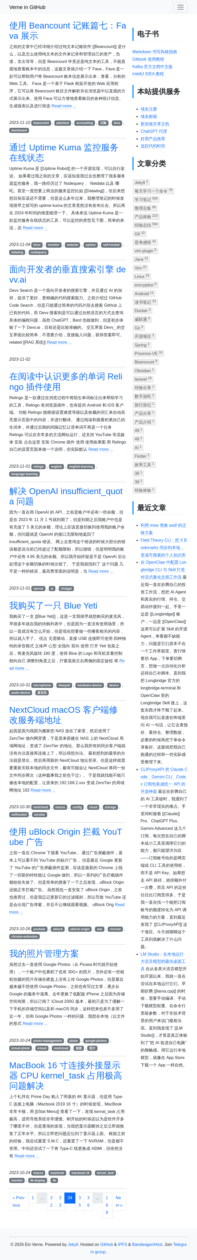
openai (38, 588)
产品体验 (146, 216)
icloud (41, 1048)
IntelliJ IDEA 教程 (148, 74)
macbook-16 (81, 1173)
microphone (42, 685)
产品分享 (144, 413)
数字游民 (144, 396)
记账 (103, 123)
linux (37, 245)
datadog (17, 252)
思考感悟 (145, 242)
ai (52, 588)
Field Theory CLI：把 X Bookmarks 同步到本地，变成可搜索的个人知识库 (164, 547)
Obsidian (144, 370)
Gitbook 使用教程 (148, 59)
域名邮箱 (149, 116)
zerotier (39, 814)
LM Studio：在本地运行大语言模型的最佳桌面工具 (163, 961)
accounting (84, 123)
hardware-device (89, 685)
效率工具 (144, 464)
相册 (79, 1048)
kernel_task (105, 1173)
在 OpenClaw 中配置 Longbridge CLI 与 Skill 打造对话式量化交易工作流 (163, 569)
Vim (140, 267)
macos (60, 807)
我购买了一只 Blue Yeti (53, 605)
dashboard (19, 130)
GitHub (106, 1244)
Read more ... (63, 106)
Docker (143, 310)
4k (54, 1180)
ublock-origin (80, 929)
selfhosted (19, 814)
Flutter (142, 455)
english (56, 466)
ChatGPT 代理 (154, 131)
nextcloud (40, 807)
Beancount (146, 361)
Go (139, 327)
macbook (57, 1173)
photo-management (47, 1041)
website (72, 245)
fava (117, 123)
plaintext (62, 123)
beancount (41, 123)
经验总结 (146, 224)
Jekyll (141, 182)
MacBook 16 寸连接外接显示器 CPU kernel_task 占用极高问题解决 (65, 1076)
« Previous (18, 1201)
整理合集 (145, 207)
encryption (145, 284)
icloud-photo (20, 1048)
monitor (54, 245)
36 (88, 1201)
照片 (92, 1048)
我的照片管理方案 (44, 953)
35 (79, 1201)
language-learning (24, 474)
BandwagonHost (147, 1244)
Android (144, 293)
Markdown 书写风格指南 (154, 52)
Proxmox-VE (148, 353)
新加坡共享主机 (155, 124)
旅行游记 (144, 404)
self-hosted (111, 245)
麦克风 (42, 693)
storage (110, 807)
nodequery (38, 252)
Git (140, 233)
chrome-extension (24, 936)
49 (138, 430)
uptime (91, 245)
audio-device (20, 693)
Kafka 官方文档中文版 (152, 66)
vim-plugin (145, 250)
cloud (93, 807)
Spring (142, 344)
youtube (39, 929)
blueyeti (64, 685)
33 (60, 1201)
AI (138, 447)
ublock (58, 929)
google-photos (96, 1041)
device (114, 685)
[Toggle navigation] (180, 7)
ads (99, 929)
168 (107, 1205)
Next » (119, 1201)
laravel (143, 378)
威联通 (142, 319)
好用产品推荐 (153, 139)
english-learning (81, 466)
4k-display (37, 1180)
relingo (38, 466)
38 (138, 473)
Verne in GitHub (27, 7)
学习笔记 (146, 199)
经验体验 (144, 490)
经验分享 (144, 387)
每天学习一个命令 (153, 190)
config (77, 807)
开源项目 (144, 336)
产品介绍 (144, 421)
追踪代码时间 (153, 146)
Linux (142, 276)
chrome (115, 929)
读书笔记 (145, 301)
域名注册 (149, 109)
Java (141, 259)
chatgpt (66, 588)
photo (73, 1041)
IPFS (122, 1244)
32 (51, 1201)
